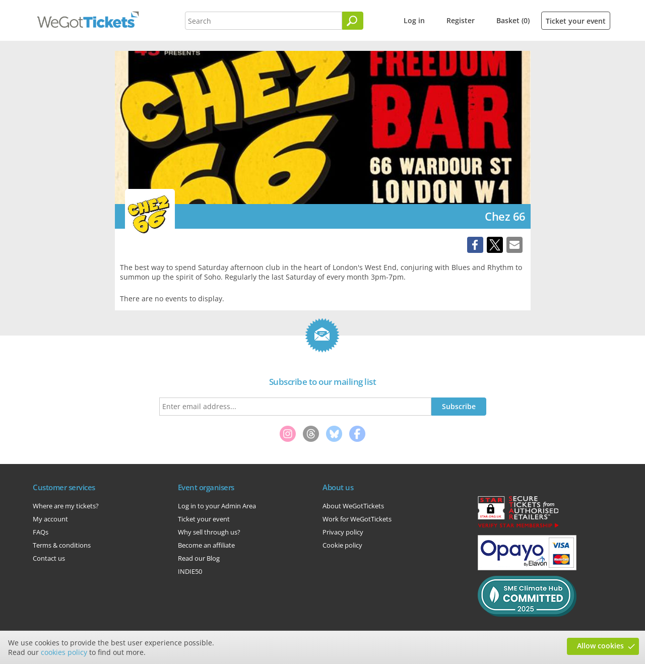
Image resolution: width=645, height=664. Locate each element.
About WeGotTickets (353, 505)
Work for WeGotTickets (357, 518)
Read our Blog (199, 558)
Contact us (49, 558)
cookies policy (64, 652)
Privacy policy (342, 532)
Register (460, 20)
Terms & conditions (62, 545)
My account (50, 518)
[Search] (352, 21)
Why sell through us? (209, 532)
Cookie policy (342, 545)
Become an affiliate (206, 545)
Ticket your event (576, 21)
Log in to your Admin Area (217, 505)
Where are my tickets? (66, 505)
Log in (414, 20)
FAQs (40, 532)
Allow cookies (600, 645)
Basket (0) (513, 20)
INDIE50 (190, 571)
